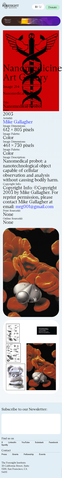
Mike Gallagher (18, 122)
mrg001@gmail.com (35, 206)
